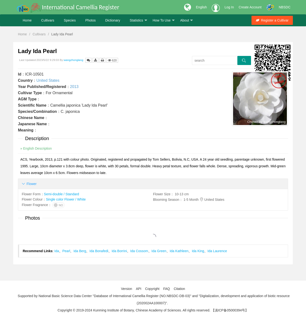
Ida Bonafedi (98, 251)
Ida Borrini (119, 251)
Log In (229, 7)
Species (70, 20)
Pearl (66, 251)
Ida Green (159, 251)
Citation (179, 289)
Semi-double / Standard (61, 194)
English (201, 7)
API (138, 289)
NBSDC (284, 7)
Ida (56, 251)
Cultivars (47, 20)
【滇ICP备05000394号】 (230, 310)
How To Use (164, 20)
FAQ (166, 289)
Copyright (152, 289)
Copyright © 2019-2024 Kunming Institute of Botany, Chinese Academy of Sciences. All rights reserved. (134, 310)
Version (126, 289)
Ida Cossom (139, 251)
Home (27, 20)
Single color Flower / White (66, 199)
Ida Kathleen (179, 251)
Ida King (198, 251)
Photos (90, 20)
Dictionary (112, 20)
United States (47, 80)
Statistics (138, 20)
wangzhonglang (73, 59)
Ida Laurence (217, 251)
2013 (74, 87)
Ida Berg (79, 251)
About (186, 20)
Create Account (250, 7)
